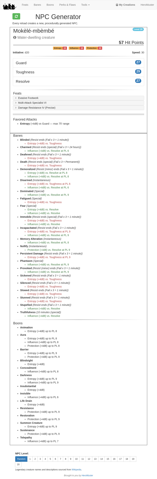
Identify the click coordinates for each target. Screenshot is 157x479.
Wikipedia (76, 469)
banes (37, 4)
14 (101, 459)
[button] (26, 97)
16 (114, 459)
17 (120, 459)
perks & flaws (67, 4)
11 (82, 459)
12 (89, 459)
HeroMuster (147, 4)
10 (76, 459)
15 (108, 459)
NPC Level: (22, 453)
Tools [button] (85, 4)
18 (126, 459)
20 (18, 464)
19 (133, 459)
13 (95, 459)
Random (21, 459)
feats (25, 4)
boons (50, 4)
